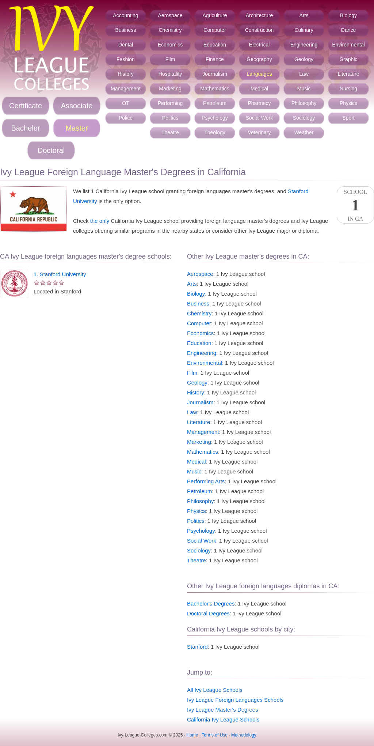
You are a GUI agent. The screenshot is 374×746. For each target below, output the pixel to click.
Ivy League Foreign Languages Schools (235, 700)
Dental (125, 45)
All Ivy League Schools (215, 690)
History (126, 74)
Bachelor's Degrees (210, 603)
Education (214, 45)
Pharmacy (259, 103)
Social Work (259, 118)
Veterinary (259, 132)
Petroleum (214, 103)
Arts (304, 15)
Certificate (25, 106)
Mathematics (214, 88)
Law (304, 74)
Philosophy (304, 103)
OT (125, 103)
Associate (77, 106)
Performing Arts (206, 481)
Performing (170, 103)
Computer (214, 30)
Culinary (303, 30)
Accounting (125, 15)
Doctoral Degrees (208, 613)
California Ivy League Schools (223, 719)
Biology (348, 15)
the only (100, 221)
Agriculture (215, 15)
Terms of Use (215, 735)
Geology (303, 59)
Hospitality (170, 74)
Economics (170, 45)
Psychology (215, 118)
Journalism (214, 74)
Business (125, 30)
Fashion (126, 59)
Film (170, 59)
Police (126, 118)
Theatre (170, 132)
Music (304, 88)
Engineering (304, 45)
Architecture (259, 15)
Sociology (304, 118)
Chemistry (170, 30)
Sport (348, 118)
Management (126, 88)
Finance (215, 59)
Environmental (348, 45)
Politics (170, 118)
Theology (214, 132)
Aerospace (170, 15)
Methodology (243, 735)
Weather (304, 132)
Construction (259, 30)
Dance (348, 30)
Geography (259, 59)
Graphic (348, 59)
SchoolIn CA (355, 205)
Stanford (197, 647)
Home (192, 735)
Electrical (259, 45)
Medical (259, 88)
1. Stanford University (60, 274)
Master (76, 128)
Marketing (170, 88)
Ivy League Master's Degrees (222, 709)
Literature (348, 74)
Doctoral (51, 150)
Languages (259, 74)
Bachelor (25, 128)
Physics (348, 103)
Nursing (348, 88)
